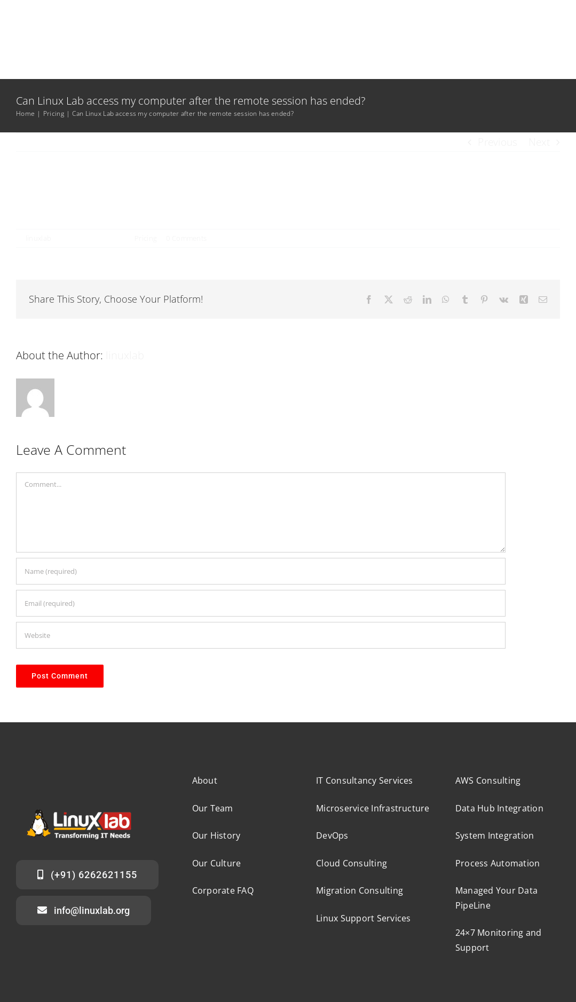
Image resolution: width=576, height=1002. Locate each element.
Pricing (146, 238)
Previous (497, 142)
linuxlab (38, 238)
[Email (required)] (261, 603)
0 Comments (186, 238)
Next (539, 142)
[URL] (261, 635)
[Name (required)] (261, 571)
